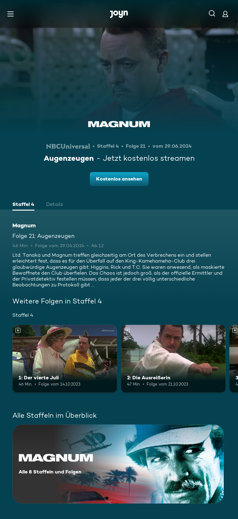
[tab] (23, 205)
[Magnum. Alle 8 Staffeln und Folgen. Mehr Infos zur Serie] (118, 464)
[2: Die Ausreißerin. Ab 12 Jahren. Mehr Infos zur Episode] (173, 359)
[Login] (225, 13)
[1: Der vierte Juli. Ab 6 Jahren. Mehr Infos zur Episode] (64, 359)
